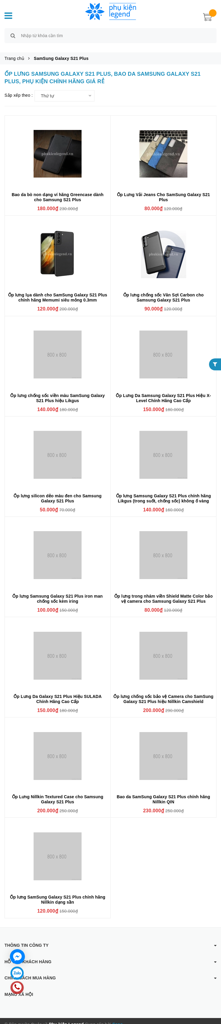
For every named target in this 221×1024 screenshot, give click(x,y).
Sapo (117, 1017)
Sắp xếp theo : (18, 88)
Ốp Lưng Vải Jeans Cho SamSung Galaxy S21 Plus (163, 190)
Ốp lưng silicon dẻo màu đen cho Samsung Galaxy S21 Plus (57, 491)
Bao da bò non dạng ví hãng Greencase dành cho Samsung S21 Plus (57, 190)
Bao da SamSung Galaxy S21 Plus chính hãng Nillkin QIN (163, 792)
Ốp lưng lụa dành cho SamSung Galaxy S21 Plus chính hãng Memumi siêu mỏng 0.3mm (57, 291)
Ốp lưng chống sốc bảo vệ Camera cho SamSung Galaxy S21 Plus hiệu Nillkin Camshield (163, 692)
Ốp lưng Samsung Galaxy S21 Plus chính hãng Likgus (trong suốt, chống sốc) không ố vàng (163, 491)
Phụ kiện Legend (66, 1017)
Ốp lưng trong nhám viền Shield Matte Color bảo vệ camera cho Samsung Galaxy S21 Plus (163, 592)
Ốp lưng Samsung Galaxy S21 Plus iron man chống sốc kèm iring (57, 592)
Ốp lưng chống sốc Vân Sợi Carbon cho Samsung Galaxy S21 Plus (163, 291)
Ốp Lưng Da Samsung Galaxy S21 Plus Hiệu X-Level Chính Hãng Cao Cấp (163, 391)
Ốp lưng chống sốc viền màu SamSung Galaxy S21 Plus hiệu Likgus (57, 391)
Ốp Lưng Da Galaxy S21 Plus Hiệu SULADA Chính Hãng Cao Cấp (57, 692)
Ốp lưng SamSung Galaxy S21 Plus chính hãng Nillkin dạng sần (57, 893)
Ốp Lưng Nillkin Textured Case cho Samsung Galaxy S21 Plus (57, 792)
